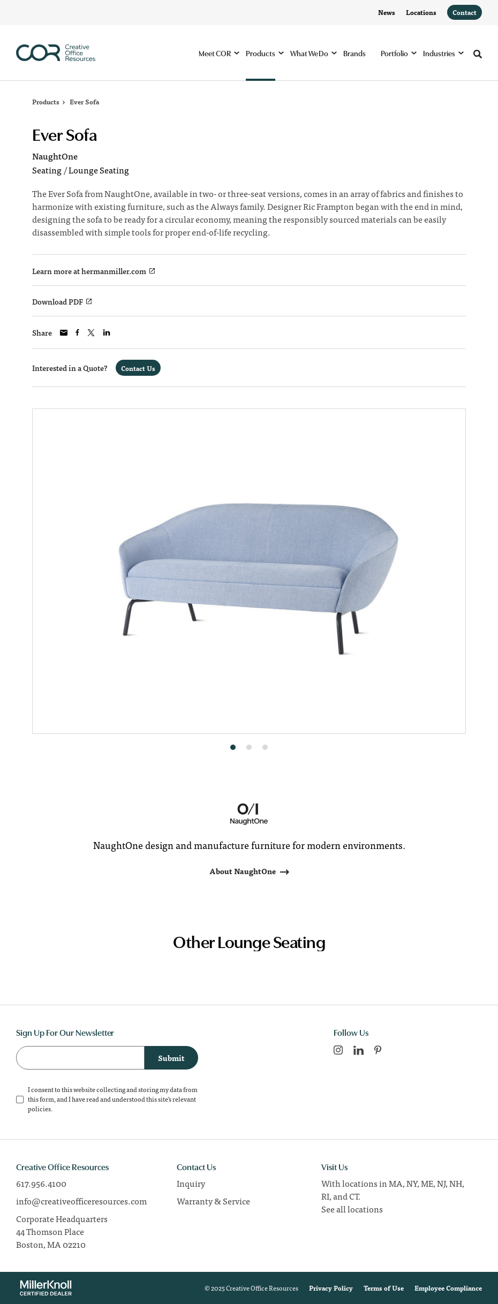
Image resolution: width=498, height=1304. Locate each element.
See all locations (352, 1208)
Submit (171, 1058)
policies (39, 1108)
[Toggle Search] (477, 54)
